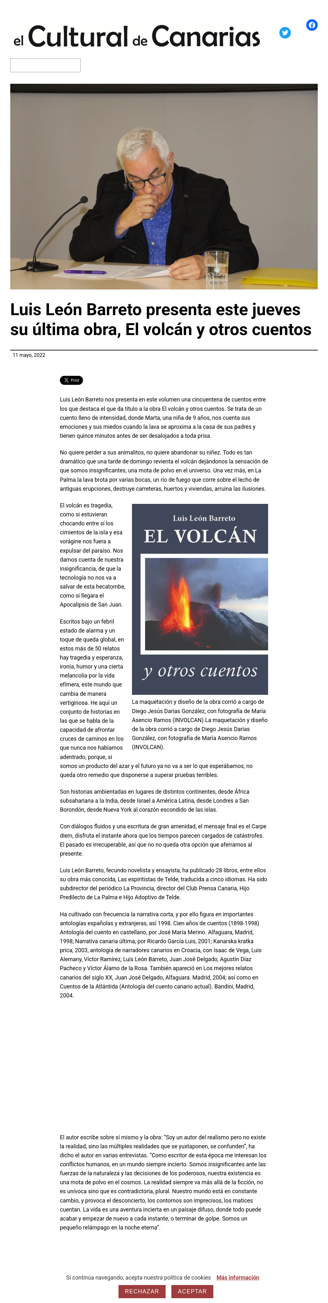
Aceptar (192, 1291)
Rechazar (142, 1291)
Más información (238, 1277)
